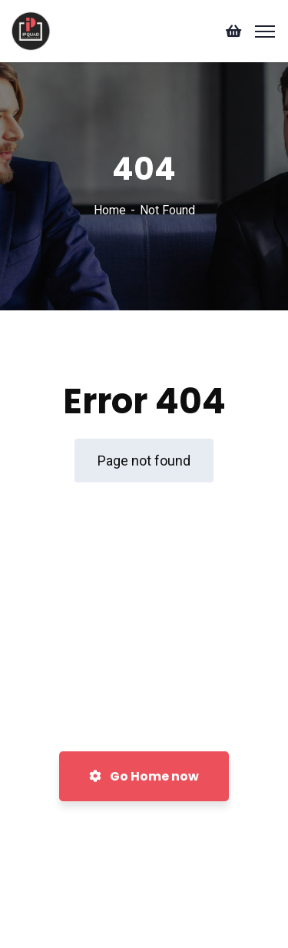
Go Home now (144, 776)
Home (110, 210)
